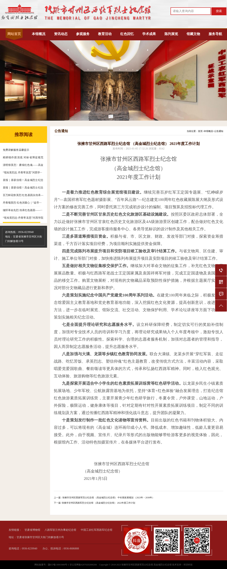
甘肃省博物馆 (32, 529)
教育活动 (105, 34)
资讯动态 (61, 34)
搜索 (219, 11)
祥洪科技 (188, 564)
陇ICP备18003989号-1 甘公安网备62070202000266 (73, 564)
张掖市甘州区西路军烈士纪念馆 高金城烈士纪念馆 (146, 564)
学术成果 (149, 34)
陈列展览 (171, 34)
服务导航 (215, 34)
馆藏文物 (193, 34)
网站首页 (14, 34)
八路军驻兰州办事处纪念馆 (60, 529)
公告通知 (218, 131)
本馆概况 (38, 34)
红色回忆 (127, 34)
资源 (171, 302)
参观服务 (83, 34)
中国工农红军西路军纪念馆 (96, 529)
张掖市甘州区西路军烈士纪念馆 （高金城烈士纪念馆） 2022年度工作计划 (98, 503)
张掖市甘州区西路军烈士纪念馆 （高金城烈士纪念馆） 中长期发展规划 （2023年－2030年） (108, 497)
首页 (200, 131)
